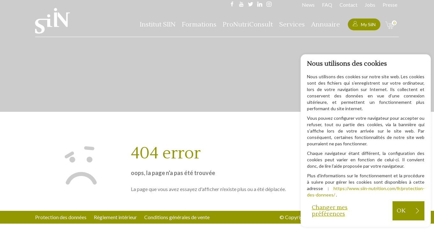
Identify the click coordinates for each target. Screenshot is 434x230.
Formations (199, 24)
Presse (390, 5)
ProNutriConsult (248, 24)
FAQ (327, 5)
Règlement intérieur (115, 217)
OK (401, 210)
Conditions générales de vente (177, 217)
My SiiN (364, 24)
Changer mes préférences (330, 211)
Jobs (370, 5)
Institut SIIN (158, 24)
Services (292, 24)
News (308, 5)
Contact (348, 5)
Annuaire (325, 24)
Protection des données (60, 217)
